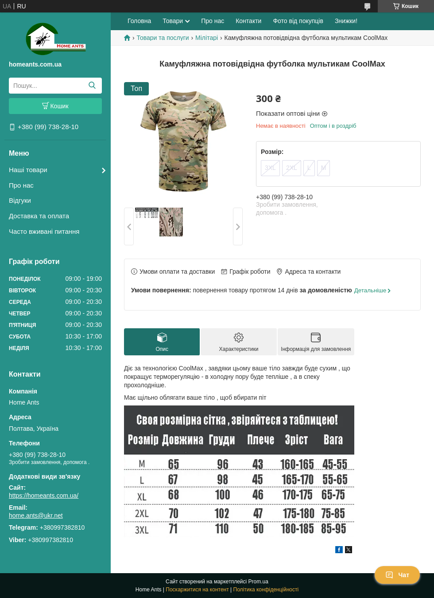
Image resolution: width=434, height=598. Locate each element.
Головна (139, 20)
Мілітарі (206, 38)
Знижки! (346, 20)
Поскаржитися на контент (197, 589)
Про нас (21, 185)
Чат (397, 575)
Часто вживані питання (44, 231)
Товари (173, 20)
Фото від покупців (298, 20)
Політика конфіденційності (266, 589)
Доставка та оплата (39, 216)
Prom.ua (258, 581)
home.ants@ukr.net (36, 515)
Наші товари (28, 169)
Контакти (248, 20)
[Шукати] (92, 86)
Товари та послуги (162, 38)
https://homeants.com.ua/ (43, 495)
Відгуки (20, 200)
